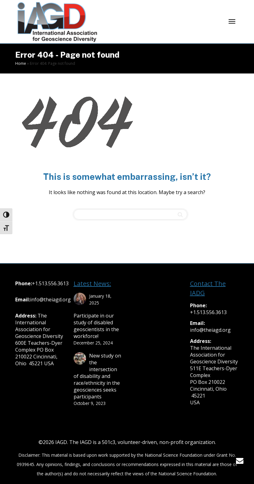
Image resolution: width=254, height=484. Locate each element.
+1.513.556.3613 (50, 283)
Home (20, 63)
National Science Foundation (173, 455)
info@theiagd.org (50, 299)
